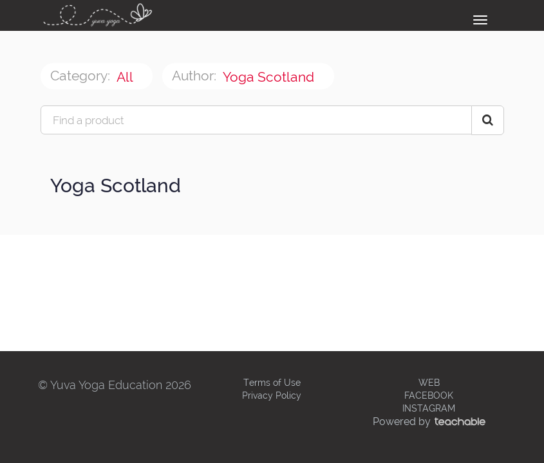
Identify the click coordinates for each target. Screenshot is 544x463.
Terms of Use (272, 382)
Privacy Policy (271, 395)
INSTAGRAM (428, 408)
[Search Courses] (487, 120)
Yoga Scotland (270, 77)
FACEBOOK (428, 395)
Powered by (429, 421)
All (126, 77)
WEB (429, 382)
